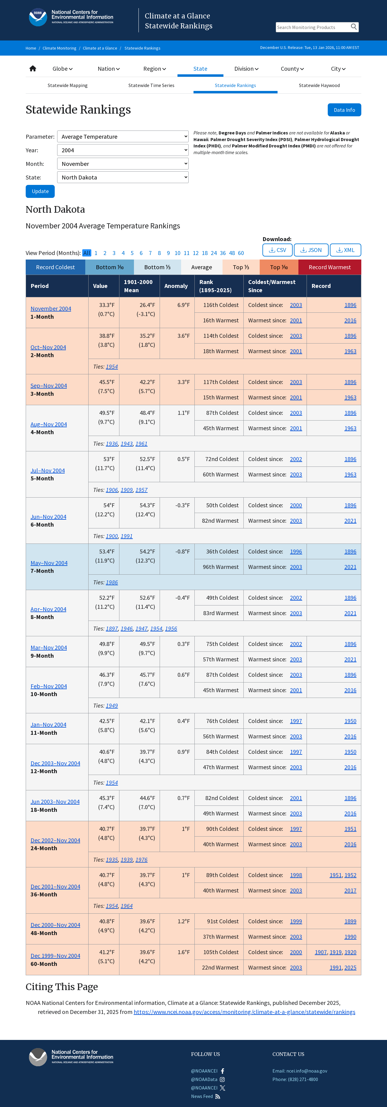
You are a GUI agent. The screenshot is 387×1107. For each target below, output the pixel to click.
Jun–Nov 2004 (48, 516)
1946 (127, 628)
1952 (350, 875)
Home (31, 48)
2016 (350, 320)
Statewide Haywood (319, 85)
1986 (112, 582)
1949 (112, 705)
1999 (296, 921)
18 (205, 253)
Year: (32, 150)
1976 (141, 859)
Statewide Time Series (151, 85)
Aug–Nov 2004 (49, 424)
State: (33, 177)
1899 (350, 921)
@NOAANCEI (208, 1071)
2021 (350, 520)
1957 (141, 489)
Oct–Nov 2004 (48, 347)
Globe (63, 68)
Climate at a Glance (100, 48)
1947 (141, 628)
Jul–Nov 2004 (48, 470)
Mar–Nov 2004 (49, 647)
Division (246, 68)
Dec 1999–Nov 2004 (55, 955)
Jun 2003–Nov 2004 (55, 801)
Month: (35, 163)
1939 (127, 859)
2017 (350, 890)
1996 (296, 551)
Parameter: (40, 136)
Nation (109, 68)
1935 (112, 859)
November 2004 (51, 308)
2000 (296, 505)
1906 (112, 489)
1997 (296, 721)
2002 (296, 459)
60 (241, 253)
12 (196, 253)
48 (232, 253)
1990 (350, 936)
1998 (296, 875)
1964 (127, 905)
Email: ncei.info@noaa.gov (299, 1071)
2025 (350, 967)
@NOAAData (208, 1079)
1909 (127, 489)
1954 (112, 366)
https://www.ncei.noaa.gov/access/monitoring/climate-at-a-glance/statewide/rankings (244, 1011)
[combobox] (193, 68)
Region (154, 68)
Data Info (344, 109)
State (201, 68)
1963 (350, 351)
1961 (141, 443)
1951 (350, 828)
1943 (127, 443)
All (86, 253)
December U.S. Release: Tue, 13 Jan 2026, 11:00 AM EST (309, 47)
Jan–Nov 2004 (48, 724)
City (338, 68)
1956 (171, 628)
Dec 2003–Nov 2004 (55, 763)
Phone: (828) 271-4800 (295, 1079)
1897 (112, 628)
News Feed (205, 1096)
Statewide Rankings (143, 48)
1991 (127, 536)
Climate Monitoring (59, 48)
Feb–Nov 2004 (49, 686)
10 (177, 253)
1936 (112, 443)
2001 (296, 320)
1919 (336, 952)
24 (214, 253)
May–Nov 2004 (49, 562)
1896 (350, 304)
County (292, 68)
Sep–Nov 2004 (49, 385)
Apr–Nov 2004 (48, 609)
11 (187, 253)
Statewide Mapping (68, 85)
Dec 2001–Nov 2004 (55, 886)
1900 (112, 536)
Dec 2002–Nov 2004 (55, 840)
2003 (296, 304)
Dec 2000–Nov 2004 (55, 924)
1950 (350, 721)
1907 (321, 952)
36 (223, 253)
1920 (350, 952)
